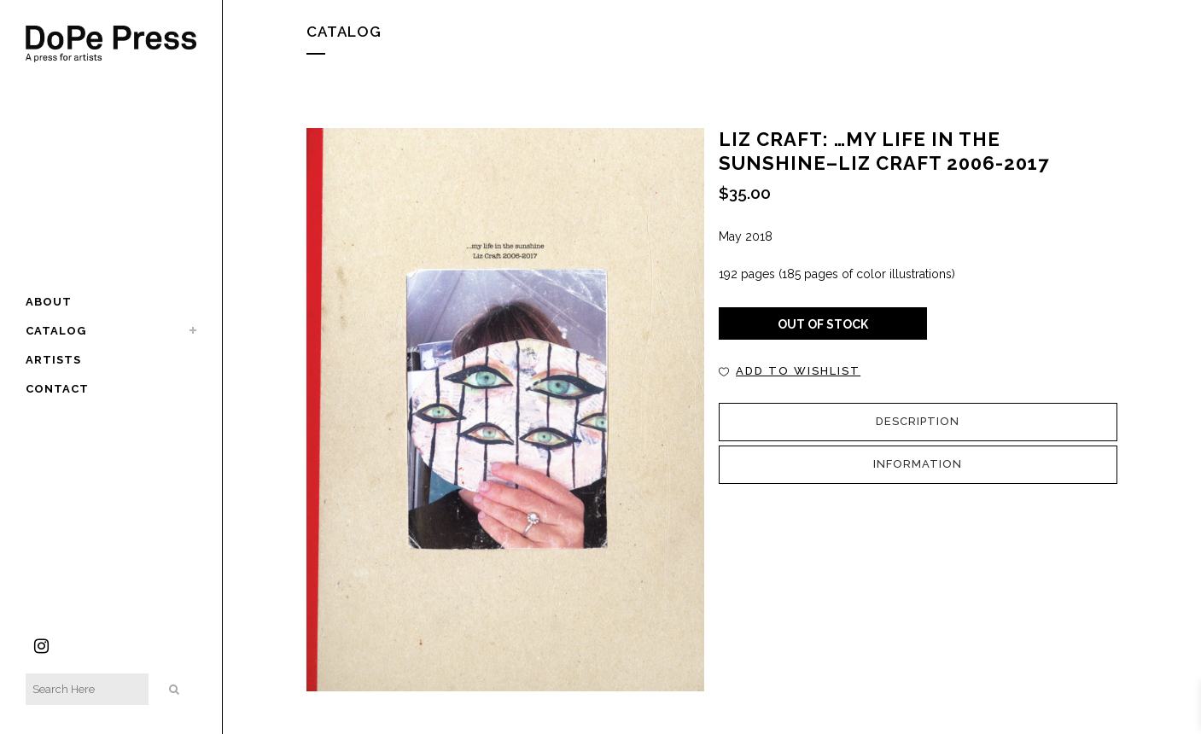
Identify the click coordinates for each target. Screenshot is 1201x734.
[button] (789, 371)
